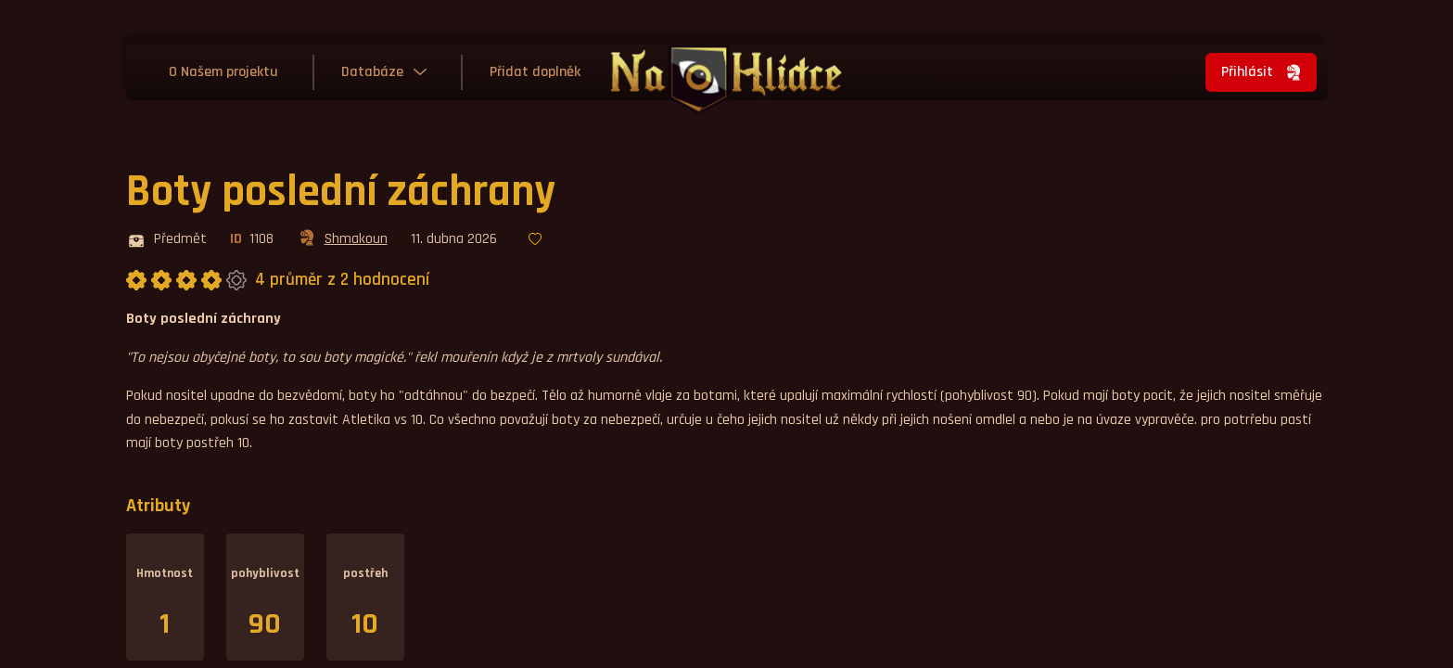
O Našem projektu (223, 72)
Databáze (372, 72)
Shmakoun (342, 240)
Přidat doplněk (535, 72)
